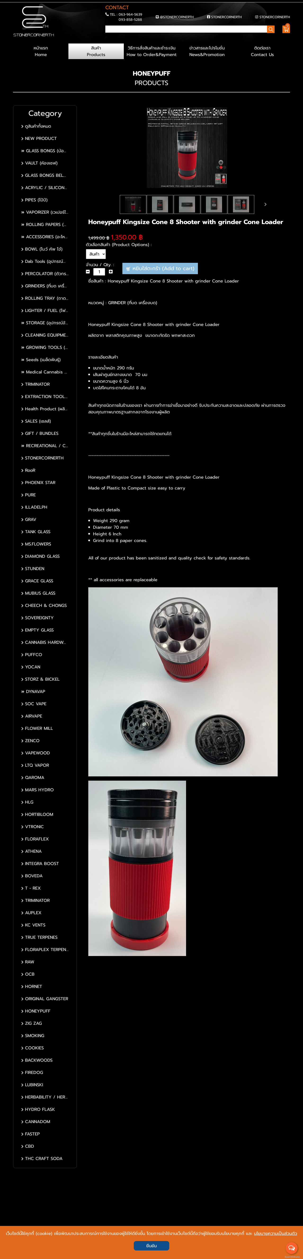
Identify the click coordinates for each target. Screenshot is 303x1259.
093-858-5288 (130, 19)
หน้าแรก (40, 51)
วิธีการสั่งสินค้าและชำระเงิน (151, 51)
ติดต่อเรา (262, 51)
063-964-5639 (130, 14)
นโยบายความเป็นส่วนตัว (275, 1233)
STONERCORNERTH (226, 17)
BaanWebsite (292, 1257)
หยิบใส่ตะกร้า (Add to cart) (160, 268)
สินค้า (96, 51)
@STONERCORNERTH (177, 17)
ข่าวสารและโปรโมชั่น (207, 51)
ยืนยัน (151, 1245)
